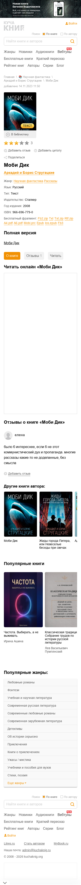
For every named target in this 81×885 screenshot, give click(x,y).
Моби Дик (11, 243)
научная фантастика (36, 77)
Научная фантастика (28, 181)
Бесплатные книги (18, 58)
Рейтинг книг (14, 65)
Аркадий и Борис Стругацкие (23, 80)
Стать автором (34, 843)
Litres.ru (9, 843)
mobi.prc (30, 223)
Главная (9, 77)
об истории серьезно (23, 736)
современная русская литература (32, 705)
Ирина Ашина (13, 641)
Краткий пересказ (51, 58)
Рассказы (50, 181)
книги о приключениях (24, 752)
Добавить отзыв (19, 150)
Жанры (9, 52)
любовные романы (21, 682)
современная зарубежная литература (35, 721)
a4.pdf (8, 223)
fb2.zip (43, 218)
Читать (55, 256)
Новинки (25, 52)
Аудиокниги (45, 52)
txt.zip (59, 218)
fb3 (60, 223)
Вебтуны (64, 52)
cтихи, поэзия (17, 775)
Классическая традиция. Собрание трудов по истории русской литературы (62, 637)
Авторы (34, 65)
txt (51, 218)
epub (40, 223)
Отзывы (34, 256)
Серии (48, 65)
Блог (60, 65)
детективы (15, 729)
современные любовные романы (31, 713)
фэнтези (13, 690)
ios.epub (51, 223)
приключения (17, 744)
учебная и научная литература (30, 698)
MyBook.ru (61, 843)
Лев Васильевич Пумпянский (56, 649)
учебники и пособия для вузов (29, 767)
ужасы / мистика (19, 759)
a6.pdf (18, 223)
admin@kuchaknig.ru (36, 850)
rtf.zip (69, 218)
